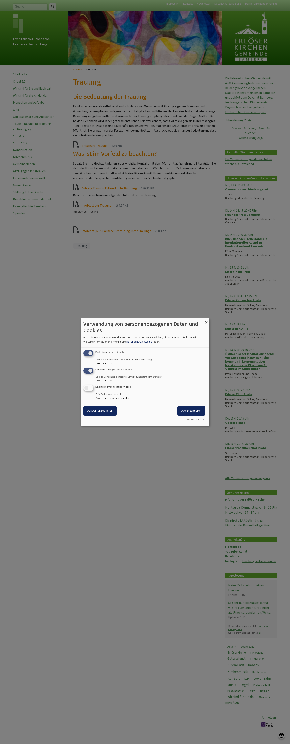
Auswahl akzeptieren (100, 411)
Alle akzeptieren (191, 411)
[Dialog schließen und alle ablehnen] (206, 320)
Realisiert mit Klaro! (195, 419)
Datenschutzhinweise (139, 342)
